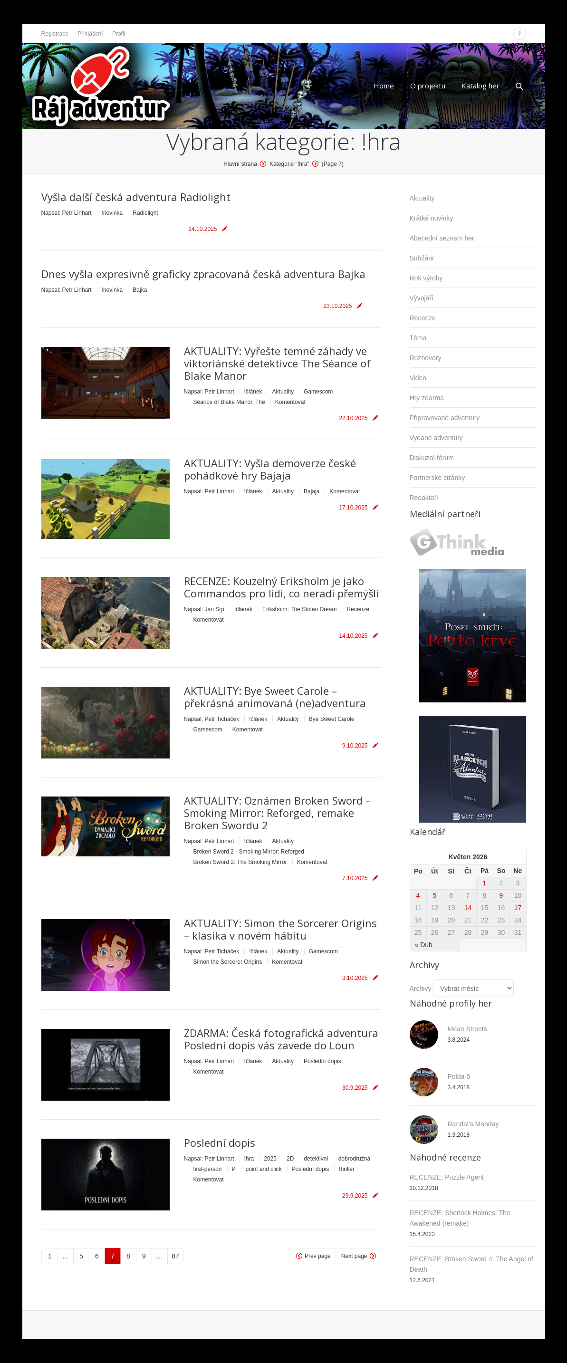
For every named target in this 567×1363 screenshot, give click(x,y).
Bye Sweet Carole (332, 719)
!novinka (112, 213)
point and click (264, 1169)
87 (175, 1256)
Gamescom (318, 391)
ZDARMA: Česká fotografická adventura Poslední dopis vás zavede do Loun (281, 1039)
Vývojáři (421, 298)
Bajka (140, 290)
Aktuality (283, 391)
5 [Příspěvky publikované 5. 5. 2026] (435, 895)
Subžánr (422, 258)
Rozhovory (426, 358)
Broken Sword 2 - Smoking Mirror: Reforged (248, 851)
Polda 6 (459, 1076)
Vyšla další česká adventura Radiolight (136, 197)
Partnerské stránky (437, 477)
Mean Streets (467, 1029)
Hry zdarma (427, 398)
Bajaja (311, 491)
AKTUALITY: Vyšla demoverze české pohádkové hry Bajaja (270, 469)
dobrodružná (354, 1158)
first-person (207, 1169)
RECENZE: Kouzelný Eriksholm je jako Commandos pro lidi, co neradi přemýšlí (281, 587)
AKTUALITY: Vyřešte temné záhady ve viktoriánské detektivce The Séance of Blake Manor (277, 363)
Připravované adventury (445, 418)
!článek (253, 391)
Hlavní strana (240, 164)
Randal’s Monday (473, 1124)
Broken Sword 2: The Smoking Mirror (240, 862)
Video (418, 378)
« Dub (423, 945)
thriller (347, 1169)
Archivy (421, 988)
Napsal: (66, 213)
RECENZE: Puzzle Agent (447, 1177)
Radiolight (145, 213)
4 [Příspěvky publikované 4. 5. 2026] (418, 895)
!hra (249, 1158)
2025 (270, 1158)
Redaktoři (424, 497)
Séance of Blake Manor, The (229, 402)
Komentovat (290, 402)
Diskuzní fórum (432, 457)
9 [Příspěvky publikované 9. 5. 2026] (501, 895)
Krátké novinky (431, 218)
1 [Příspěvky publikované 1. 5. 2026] (485, 883)
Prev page (318, 1256)
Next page (354, 1256)
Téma (418, 338)
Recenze (357, 609)
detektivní (316, 1158)
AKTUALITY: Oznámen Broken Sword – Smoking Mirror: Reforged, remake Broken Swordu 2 (277, 812)
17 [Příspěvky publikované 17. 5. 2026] (518, 908)
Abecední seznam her (442, 238)
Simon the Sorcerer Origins (227, 962)
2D (290, 1158)
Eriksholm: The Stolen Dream (299, 609)
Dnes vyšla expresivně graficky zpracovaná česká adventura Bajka (203, 274)
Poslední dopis (322, 1061)
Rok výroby (426, 278)
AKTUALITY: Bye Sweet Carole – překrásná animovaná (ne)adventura (275, 696)
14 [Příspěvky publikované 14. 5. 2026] (468, 908)
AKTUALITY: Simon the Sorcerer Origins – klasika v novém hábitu (280, 929)
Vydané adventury (436, 438)
